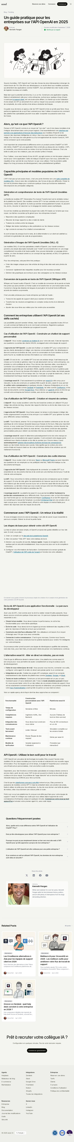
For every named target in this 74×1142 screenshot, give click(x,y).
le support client (18, 99)
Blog (5, 12)
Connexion (51, 4)
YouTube (29, 1113)
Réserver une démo (38, 4)
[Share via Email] (46, 875)
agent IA (51, 390)
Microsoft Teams (49, 460)
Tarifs (52, 1079)
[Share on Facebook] (40, 875)
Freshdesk (39, 388)
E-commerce (6, 1082)
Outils (4, 1116)
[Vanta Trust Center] (69, 1133)
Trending (11, 12)
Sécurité (5, 1120)
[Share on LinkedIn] (33, 875)
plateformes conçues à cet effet (27, 783)
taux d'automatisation (18, 688)
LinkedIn (29, 1107)
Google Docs (29, 390)
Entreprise (5, 1104)
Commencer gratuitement (37, 1050)
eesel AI (49, 381)
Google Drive (30, 1082)
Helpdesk (5, 1075)
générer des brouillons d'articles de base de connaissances (39, 443)
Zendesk (30, 388)
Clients (52, 1082)
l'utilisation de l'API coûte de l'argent (26, 552)
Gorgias (55, 675)
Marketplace (6, 1085)
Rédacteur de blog (8, 1079)
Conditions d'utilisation (58, 1088)
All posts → (68, 926)
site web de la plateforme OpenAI (35, 536)
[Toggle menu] (70, 4)
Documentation (7, 1110)
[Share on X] (27, 875)
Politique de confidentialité (59, 1091)
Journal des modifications (11, 1113)
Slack (38, 460)
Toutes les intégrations (34, 1094)
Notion (28, 1088)
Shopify (29, 1091)
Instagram (29, 1110)
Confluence (61, 388)
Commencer (62, 4)
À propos (53, 1085)
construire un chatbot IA (30, 341)
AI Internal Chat (46, 500)
